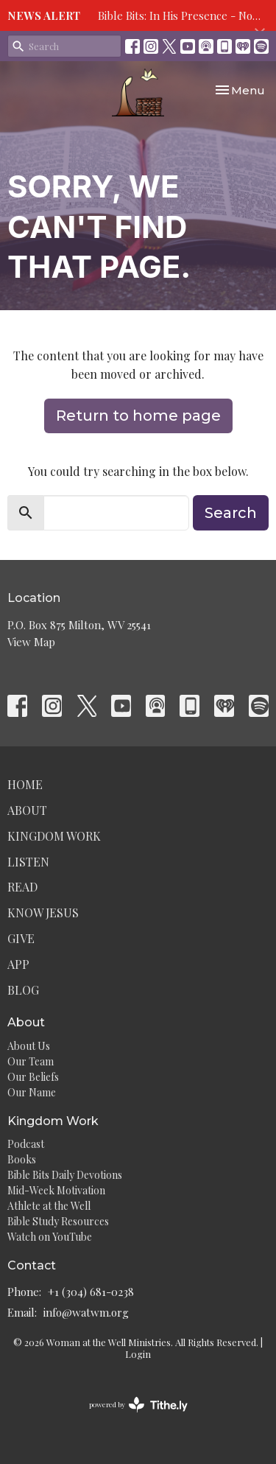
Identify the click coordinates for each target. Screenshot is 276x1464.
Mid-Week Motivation (56, 1190)
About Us (28, 1046)
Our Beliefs (33, 1077)
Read (22, 886)
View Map (31, 641)
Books (21, 1159)
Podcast (25, 1144)
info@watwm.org (86, 1312)
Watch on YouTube (49, 1237)
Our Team (30, 1061)
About (27, 810)
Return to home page (138, 415)
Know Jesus (43, 912)
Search (231, 513)
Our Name (31, 1092)
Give (21, 938)
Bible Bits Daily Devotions (64, 1175)
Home (25, 784)
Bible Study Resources (58, 1221)
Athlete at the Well (49, 1206)
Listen (28, 861)
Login (138, 1354)
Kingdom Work (54, 836)
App (18, 964)
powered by (138, 1405)
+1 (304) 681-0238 (91, 1291)
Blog (23, 990)
